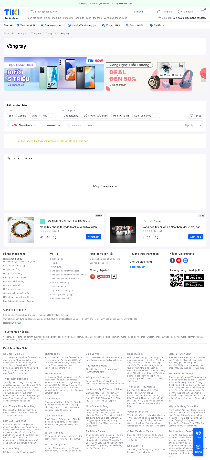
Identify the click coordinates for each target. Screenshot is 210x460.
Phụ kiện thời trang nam (103, 370)
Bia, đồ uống (14, 393)
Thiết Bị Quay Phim (185, 423)
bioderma (78, 337)
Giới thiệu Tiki (56, 259)
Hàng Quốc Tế (135, 353)
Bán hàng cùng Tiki (99, 263)
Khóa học (152, 415)
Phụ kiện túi (74, 439)
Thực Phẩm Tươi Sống (15, 378)
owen (53, 337)
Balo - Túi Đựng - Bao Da (186, 418)
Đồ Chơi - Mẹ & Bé (13, 353)
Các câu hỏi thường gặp (14, 265)
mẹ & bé (56, 17)
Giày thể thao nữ (192, 395)
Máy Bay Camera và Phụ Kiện (186, 424)
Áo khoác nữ (67, 360)
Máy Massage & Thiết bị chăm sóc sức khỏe (22, 431)
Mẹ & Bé (145, 368)
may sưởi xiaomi (183, 443)
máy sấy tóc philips (189, 437)
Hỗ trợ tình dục (27, 440)
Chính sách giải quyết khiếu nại (64, 278)
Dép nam (59, 422)
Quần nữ (64, 357)
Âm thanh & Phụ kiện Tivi (180, 357)
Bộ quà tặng (99, 448)
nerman (141, 337)
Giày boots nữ (55, 407)
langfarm (17, 339)
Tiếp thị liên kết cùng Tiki (62, 290)
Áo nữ (47, 357)
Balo (88, 357)
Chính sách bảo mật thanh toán (64, 271)
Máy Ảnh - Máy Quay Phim (184, 406)
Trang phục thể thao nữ (179, 377)
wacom (150, 337)
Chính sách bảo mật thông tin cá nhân (68, 274)
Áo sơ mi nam (63, 379)
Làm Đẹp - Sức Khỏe (14, 420)
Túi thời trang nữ (54, 432)
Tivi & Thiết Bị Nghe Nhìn (144, 377)
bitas (199, 337)
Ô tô (143, 437)
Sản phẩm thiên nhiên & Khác (20, 433)
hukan (26, 339)
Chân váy (64, 362)
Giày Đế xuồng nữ (63, 410)
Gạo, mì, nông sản (18, 390)
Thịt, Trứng (18, 382)
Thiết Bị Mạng (102, 398)
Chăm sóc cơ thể (17, 429)
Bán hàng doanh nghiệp (61, 294)
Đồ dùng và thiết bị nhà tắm (105, 418)
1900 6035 (16, 323)
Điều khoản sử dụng (59, 282)
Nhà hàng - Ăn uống (143, 420)
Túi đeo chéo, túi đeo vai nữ (58, 436)
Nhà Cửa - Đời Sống (97, 406)
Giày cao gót (51, 402)
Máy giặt (178, 362)
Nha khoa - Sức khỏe (145, 423)
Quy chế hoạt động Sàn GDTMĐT (106, 259)
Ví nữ (75, 436)
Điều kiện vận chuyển (60, 298)
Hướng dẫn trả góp (12, 289)
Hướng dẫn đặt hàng (12, 273)
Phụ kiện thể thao (187, 382)
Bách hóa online (141, 370)
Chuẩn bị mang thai (18, 373)
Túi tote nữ (62, 439)
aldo (108, 337)
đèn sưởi (183, 435)
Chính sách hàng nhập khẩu (16, 293)
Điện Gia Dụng (11, 448)
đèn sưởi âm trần (182, 453)
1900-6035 (16, 259)
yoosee (168, 337)
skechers (99, 337)
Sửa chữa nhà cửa (99, 412)
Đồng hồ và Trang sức (98, 377)
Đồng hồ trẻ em (116, 383)
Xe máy (136, 437)
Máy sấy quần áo (183, 368)
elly (86, 337)
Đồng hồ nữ (102, 381)
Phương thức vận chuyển (14, 277)
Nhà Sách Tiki (135, 445)
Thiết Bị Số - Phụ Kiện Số (141, 386)
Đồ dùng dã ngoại (187, 379)
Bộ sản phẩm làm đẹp (20, 441)
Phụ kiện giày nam (59, 424)
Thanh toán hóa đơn (136, 415)
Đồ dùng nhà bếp (11, 452)
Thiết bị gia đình (28, 452)
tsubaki (45, 339)
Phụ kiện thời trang (96, 365)
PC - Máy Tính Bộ (99, 401)
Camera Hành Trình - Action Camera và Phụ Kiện (187, 415)
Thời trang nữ (52, 353)
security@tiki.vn (26, 301)
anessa (159, 337)
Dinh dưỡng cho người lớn (20, 368)
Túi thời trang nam (55, 444)
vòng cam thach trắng (115, 17)
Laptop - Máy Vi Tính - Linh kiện (104, 389)
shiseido (7, 339)
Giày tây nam (65, 419)
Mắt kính (112, 369)
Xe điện (155, 435)
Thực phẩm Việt (28, 385)
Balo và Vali (92, 353)
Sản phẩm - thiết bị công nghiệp (146, 374)
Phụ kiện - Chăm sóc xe (138, 435)
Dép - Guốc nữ (65, 402)
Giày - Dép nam (54, 415)
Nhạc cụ (108, 423)
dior (14, 337)
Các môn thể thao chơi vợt (187, 391)
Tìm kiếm (138, 11)
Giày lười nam (51, 419)
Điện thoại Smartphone (14, 410)
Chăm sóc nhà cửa (21, 401)
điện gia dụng (35, 17)
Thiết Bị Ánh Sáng (187, 412)
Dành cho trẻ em (17, 395)
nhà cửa (79, 17)
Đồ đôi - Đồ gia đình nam (65, 385)
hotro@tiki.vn (27, 297)
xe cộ (47, 17)
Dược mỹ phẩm (29, 443)
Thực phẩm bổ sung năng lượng (188, 396)
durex (69, 337)
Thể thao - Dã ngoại (140, 362)
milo (92, 337)
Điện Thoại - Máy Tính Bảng (19, 406)
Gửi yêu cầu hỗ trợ (11, 269)
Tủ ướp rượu (198, 368)
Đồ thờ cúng (97, 423)
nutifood (125, 337)
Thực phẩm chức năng (19, 427)
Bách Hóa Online (95, 431)
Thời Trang (152, 357)
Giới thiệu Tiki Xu (58, 286)
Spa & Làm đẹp (147, 418)
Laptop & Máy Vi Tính (149, 373)
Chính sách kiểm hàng (13, 281)
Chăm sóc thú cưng (95, 435)
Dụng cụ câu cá (182, 387)
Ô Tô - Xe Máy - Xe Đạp (140, 431)
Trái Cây (7, 382)
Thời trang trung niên (60, 368)
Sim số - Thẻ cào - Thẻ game (151, 426)
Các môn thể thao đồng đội (187, 390)
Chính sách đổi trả (11, 285)
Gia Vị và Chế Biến (99, 440)
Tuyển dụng (55, 267)
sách (88, 17)
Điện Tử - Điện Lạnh (180, 353)
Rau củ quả (13, 385)
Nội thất (99, 415)
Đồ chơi (32, 357)
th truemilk (36, 337)
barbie (46, 337)
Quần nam (63, 377)
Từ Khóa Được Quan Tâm (183, 431)
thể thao (97, 17)
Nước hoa (14, 440)
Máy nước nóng (186, 365)
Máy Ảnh (193, 426)
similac (182, 337)
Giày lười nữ (69, 407)
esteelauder (24, 337)
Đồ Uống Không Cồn (103, 445)
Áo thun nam (50, 377)
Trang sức (90, 381)
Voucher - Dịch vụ (137, 411)
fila (39, 339)
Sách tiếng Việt (134, 449)
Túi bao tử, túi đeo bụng (70, 450)
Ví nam (48, 448)
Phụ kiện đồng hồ (100, 383)
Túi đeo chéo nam (61, 448)
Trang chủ (166, 11)
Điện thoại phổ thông (18, 412)
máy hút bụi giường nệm (186, 446)
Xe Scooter (152, 437)
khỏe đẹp (68, 17)
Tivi (176, 365)
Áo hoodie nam (57, 382)
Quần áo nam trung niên (61, 390)
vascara (7, 337)
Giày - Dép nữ (53, 398)
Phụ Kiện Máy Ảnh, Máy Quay (182, 410)
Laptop (112, 401)
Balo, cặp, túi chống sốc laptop (105, 358)
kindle (133, 337)
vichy (33, 339)
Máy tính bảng (16, 415)
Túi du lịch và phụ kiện (102, 357)
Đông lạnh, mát (23, 387)
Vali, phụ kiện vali (115, 360)
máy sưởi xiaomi (190, 445)
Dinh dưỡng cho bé (18, 365)
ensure (61, 337)
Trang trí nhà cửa (94, 410)
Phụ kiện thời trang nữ (96, 369)
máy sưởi (173, 435)
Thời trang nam (53, 373)
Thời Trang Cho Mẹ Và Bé (15, 357)
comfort (191, 337)
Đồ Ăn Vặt (96, 443)
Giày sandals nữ (60, 404)
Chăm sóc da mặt (11, 424)
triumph (115, 337)
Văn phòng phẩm (151, 449)
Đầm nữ (55, 357)
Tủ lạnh (177, 360)
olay (176, 337)
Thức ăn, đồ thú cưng (18, 398)
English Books (143, 452)
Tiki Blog (54, 263)
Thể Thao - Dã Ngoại (181, 373)
